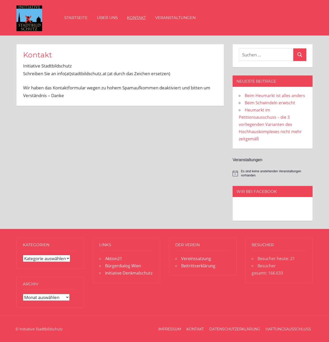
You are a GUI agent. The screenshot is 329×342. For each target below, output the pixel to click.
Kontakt (136, 17)
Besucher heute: (274, 258)
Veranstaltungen (175, 17)
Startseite (76, 17)
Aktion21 (113, 258)
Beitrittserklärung (198, 266)
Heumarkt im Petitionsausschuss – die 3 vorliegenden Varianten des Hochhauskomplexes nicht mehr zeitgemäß (270, 124)
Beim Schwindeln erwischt (270, 103)
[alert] (273, 173)
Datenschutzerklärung (234, 329)
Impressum (169, 329)
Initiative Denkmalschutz (128, 273)
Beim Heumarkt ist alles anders (275, 95)
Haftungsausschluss (288, 329)
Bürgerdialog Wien (123, 266)
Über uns (107, 17)
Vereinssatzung (196, 258)
